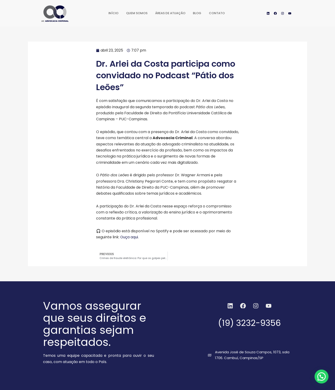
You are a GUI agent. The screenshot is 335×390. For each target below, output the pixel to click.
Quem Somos (133, 13)
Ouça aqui (129, 237)
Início (107, 13)
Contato (222, 13)
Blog (200, 13)
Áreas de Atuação (170, 13)
